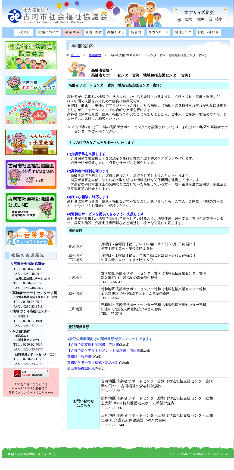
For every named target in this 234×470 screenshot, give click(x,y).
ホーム (75, 55)
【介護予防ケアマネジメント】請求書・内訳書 (103, 350)
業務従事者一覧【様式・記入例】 (93, 362)
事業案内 (95, 55)
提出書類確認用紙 (81, 368)
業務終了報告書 (79, 356)
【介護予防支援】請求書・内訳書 (93, 344)
